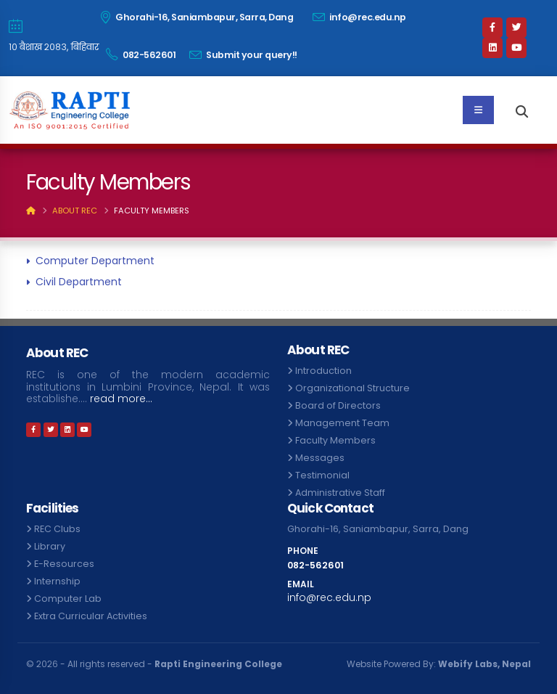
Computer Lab (68, 598)
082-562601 (141, 54)
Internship (57, 581)
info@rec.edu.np (359, 17)
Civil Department (79, 281)
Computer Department (95, 260)
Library (49, 546)
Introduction (323, 370)
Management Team (342, 423)
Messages (319, 458)
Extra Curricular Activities (90, 616)
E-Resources (64, 564)
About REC (74, 210)
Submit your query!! (243, 55)
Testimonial (322, 475)
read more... (121, 399)
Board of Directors (338, 405)
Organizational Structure (352, 388)
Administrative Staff (340, 492)
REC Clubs (57, 529)
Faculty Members (335, 440)
